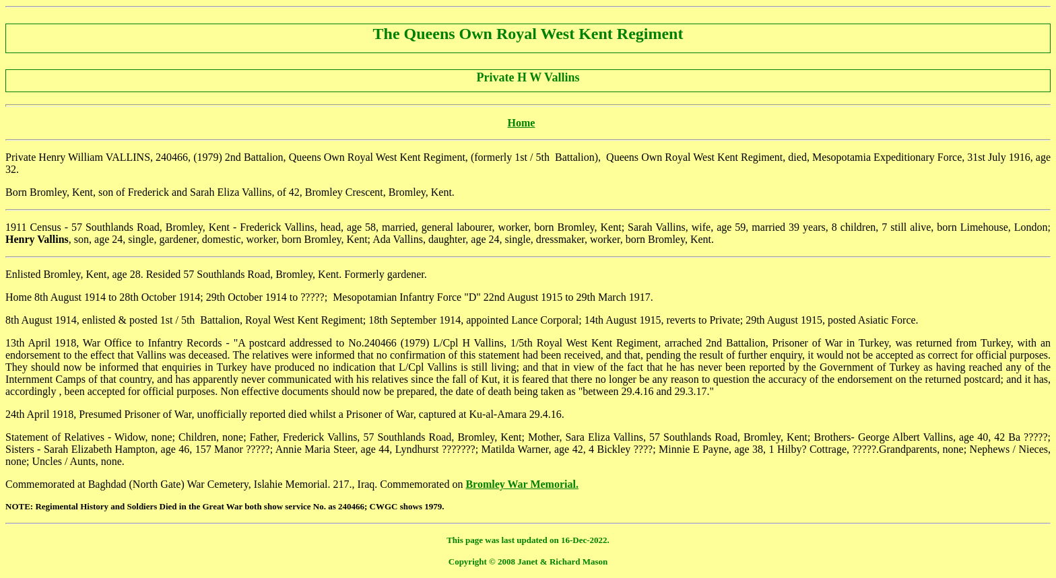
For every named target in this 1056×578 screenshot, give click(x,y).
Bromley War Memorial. (522, 484)
